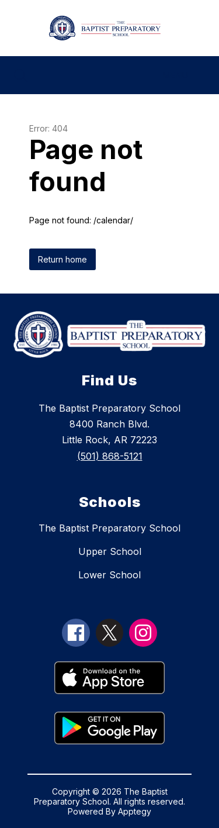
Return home (62, 259)
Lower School (109, 575)
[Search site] (21, 75)
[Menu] (182, 75)
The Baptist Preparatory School (109, 528)
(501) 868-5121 (109, 456)
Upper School (109, 551)
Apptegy (134, 811)
